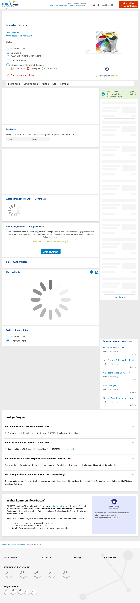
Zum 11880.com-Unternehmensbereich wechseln (68, 6)
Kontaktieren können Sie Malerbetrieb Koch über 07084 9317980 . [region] (39, 449)
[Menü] (117, 5)
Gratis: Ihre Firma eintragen (129, 4)
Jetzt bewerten (50, 251)
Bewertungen (31, 83)
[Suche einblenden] (95, 5)
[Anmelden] (103, 5)
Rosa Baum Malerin (112, 347)
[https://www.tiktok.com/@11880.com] (20, 592)
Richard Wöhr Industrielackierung (119, 398)
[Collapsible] (133, 426)
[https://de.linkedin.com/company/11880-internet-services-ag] (27, 592)
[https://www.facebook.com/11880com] (7, 592)
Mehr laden (119, 297)
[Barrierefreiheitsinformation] (112, 5)
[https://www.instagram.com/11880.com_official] (13, 592)
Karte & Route (49, 83)
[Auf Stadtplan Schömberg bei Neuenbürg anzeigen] (96, 272)
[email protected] (66, 449)
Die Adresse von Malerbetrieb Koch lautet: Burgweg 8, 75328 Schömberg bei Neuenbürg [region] (41, 433)
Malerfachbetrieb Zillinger (115, 372)
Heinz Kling (108, 385)
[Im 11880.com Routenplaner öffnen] (92, 271)
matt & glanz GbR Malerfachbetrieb (119, 360)
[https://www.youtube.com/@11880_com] (34, 592)
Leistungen (14, 83)
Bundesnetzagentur (61, 506)
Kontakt (64, 83)
